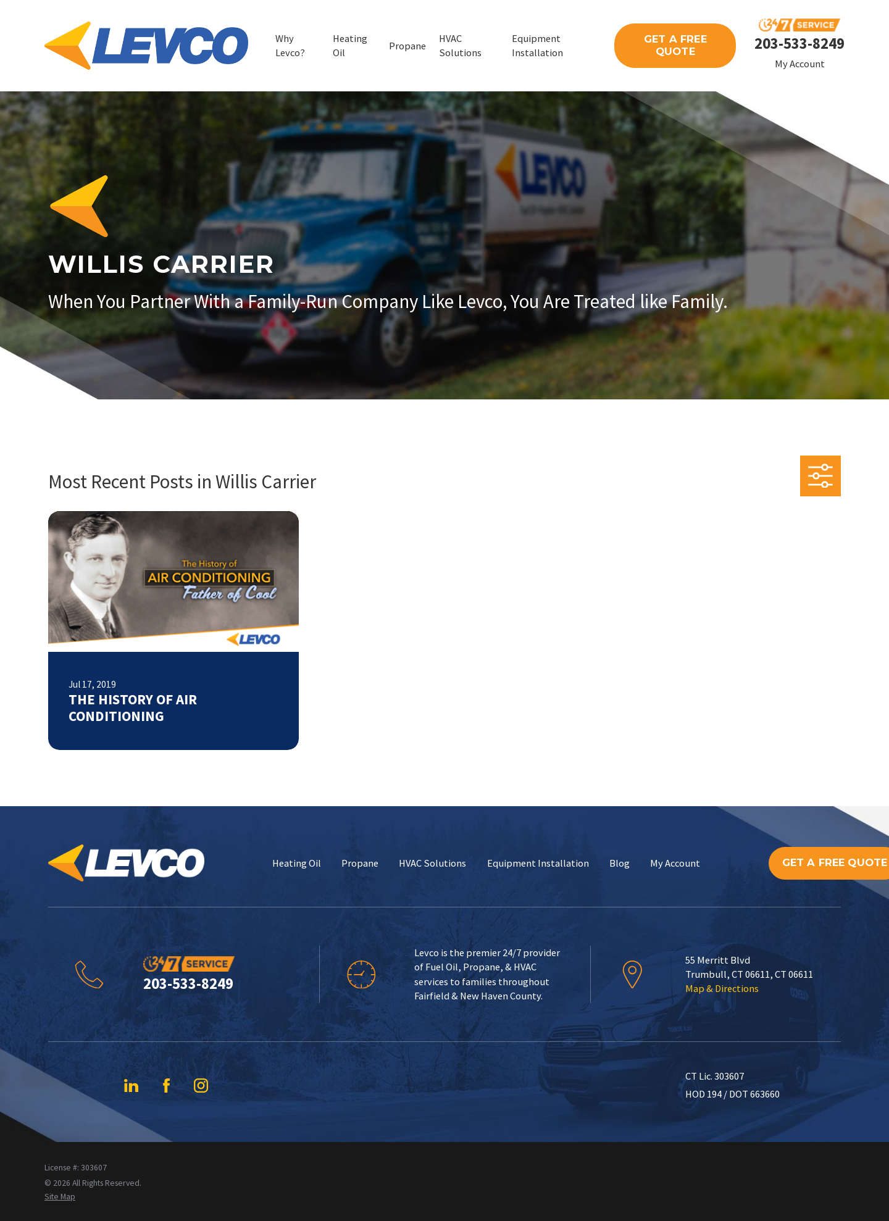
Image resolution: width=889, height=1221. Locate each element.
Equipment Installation (538, 863)
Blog (619, 863)
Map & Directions (722, 988)
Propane (359, 863)
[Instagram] (201, 1085)
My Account (800, 63)
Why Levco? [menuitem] (290, 45)
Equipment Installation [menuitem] (537, 45)
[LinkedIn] (131, 1085)
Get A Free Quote (675, 45)
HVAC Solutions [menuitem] (460, 45)
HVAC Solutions (432, 863)
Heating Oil (296, 863)
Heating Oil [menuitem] (350, 45)
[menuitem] (59, 1196)
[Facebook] (166, 1085)
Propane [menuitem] (407, 46)
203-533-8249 (799, 43)
